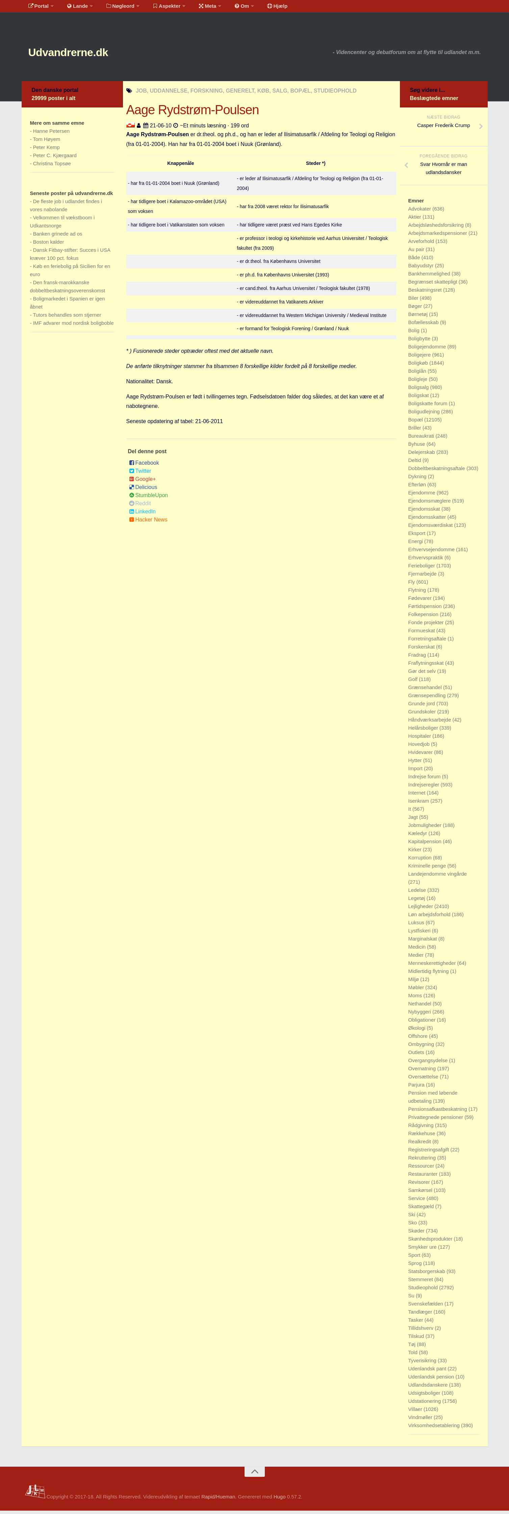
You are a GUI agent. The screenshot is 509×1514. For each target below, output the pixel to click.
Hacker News (148, 523)
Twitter (140, 474)
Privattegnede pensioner (436, 1120)
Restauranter (423, 1177)
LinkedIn (142, 515)
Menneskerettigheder (432, 966)
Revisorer (419, 1185)
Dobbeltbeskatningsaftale (437, 471)
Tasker (416, 1323)
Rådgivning (421, 1128)
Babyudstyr (421, 269)
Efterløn (418, 488)
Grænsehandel (425, 690)
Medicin (417, 950)
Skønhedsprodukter (431, 1242)
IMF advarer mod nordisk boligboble (73, 326)
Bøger (416, 309)
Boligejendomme (428, 350)
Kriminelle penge (428, 869)
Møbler (417, 991)
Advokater (420, 212)
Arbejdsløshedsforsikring (436, 228)
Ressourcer (422, 1169)
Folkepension (424, 617)
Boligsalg (419, 390)
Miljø (414, 982)
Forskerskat (422, 650)
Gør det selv (422, 674)
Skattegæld (421, 1210)
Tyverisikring (423, 1364)
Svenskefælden (426, 1307)
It (410, 812)
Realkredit (420, 1145)
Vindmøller (421, 1420)
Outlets (417, 1055)
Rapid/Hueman (218, 1500)
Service (417, 1201)
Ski (412, 1218)
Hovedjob (419, 747)
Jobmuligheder (425, 828)
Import (416, 772)
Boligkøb (419, 366)
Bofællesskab (424, 325)
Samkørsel (421, 1193)
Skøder (417, 1234)
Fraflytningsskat (426, 666)
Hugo (280, 1500)
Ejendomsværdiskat (431, 528)
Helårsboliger (424, 731)
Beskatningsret (425, 293)
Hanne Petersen (51, 134)
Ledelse (418, 893)
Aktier (415, 220)
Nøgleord (114, 8)
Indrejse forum (425, 780)
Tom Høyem (46, 142)
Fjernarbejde (423, 577)
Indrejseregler (424, 788)
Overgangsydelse (428, 1064)
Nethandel (420, 1007)
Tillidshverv (421, 1331)
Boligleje (418, 382)
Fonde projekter (426, 626)
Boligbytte (420, 342)
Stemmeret (421, 1283)
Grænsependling (427, 699)
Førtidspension (425, 609)
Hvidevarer (421, 755)
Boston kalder (48, 245)
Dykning (418, 480)
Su (412, 1299)
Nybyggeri (420, 1015)
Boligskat (419, 398)
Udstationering (425, 1404)
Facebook (144, 466)
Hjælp (260, 8)
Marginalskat (423, 942)
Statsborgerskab (427, 1274)
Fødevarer (420, 601)
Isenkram (419, 804)
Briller (415, 431)
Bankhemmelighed (430, 277)
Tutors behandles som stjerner (67, 318)
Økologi (417, 1031)
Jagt (413, 820)
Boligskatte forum (428, 407)
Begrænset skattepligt (433, 285)
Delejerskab (422, 455)
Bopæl (416, 423)
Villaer (416, 1412)
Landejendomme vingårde (437, 877)
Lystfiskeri (420, 934)
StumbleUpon (148, 499)
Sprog (415, 1266)
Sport (415, 1258)
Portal (37, 8)
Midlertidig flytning (429, 974)
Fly (412, 585)
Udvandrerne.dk (81, 54)
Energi (416, 544)
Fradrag (418, 658)
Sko (413, 1226)
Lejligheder (421, 909)
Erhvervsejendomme (432, 553)
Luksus (417, 926)
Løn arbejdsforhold (430, 918)
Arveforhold (422, 244)
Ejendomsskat (424, 512)
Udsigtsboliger (425, 1396)
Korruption (420, 861)
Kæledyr (418, 836)
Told (413, 1356)
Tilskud (417, 1339)
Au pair (417, 252)
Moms (416, 999)
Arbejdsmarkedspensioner (438, 236)
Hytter (415, 763)
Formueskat (422, 634)
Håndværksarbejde (430, 723)
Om (227, 8)
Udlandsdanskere (428, 1388)
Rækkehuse (422, 1137)
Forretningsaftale (428, 642)
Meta (196, 8)
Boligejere (420, 358)
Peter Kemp (46, 150)
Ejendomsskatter (428, 520)
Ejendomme (422, 496)
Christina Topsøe (52, 167)
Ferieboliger (422, 569)
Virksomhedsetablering (434, 1429)
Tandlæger (421, 1315)
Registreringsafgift (429, 1153)
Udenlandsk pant (428, 1372)
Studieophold (423, 1291)
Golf (413, 682)
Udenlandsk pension (432, 1380)
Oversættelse (424, 1080)
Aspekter (157, 8)
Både (415, 261)
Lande (73, 8)
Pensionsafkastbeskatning (438, 1112)
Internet (417, 796)
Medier (416, 958)
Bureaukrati (422, 439)
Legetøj (417, 901)
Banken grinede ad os (57, 237)
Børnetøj (418, 317)
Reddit (140, 507)
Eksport (417, 536)
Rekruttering (422, 1161)
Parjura (417, 1088)
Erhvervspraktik (426, 561)
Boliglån (418, 374)
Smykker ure (423, 1250)
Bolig (414, 334)
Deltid (415, 463)
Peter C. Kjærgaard (55, 159)
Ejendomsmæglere (430, 504)
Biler (414, 301)
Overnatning (422, 1072)
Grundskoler (422, 715)
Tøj (412, 1347)
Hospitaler (420, 739)
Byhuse (417, 447)
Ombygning (422, 1047)
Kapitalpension (425, 845)
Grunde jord (422, 707)
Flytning (418, 593)
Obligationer (422, 1023)
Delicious (143, 490)
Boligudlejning (424, 415)
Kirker (415, 853)
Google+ (142, 482)
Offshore (418, 1039)
